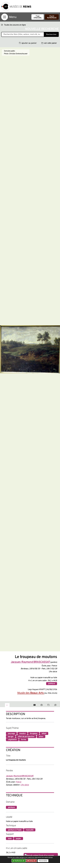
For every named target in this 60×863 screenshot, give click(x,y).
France (18, 782)
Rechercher (51, 34)
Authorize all (18, 861)
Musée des (30, 693)
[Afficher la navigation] (4, 17)
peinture (51, 683)
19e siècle (25, 785)
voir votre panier (49, 43)
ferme (23, 739)
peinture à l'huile (15, 830)
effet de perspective (26, 736)
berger (10, 736)
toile (10, 838)
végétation (12, 739)
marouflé (30, 830)
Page (38, 17)
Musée (52, 17)
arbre (41, 736)
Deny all (32, 861)
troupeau (33, 733)
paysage (11, 733)
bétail (44, 733)
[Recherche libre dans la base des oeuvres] (22, 34)
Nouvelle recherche (42, 29)
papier (18, 838)
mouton (22, 733)
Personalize (43, 861)
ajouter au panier (28, 43)
